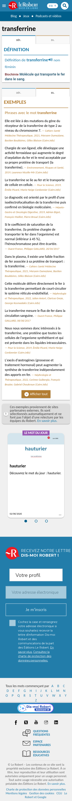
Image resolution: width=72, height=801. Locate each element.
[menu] (4, 5)
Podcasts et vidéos (48, 16)
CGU (59, 793)
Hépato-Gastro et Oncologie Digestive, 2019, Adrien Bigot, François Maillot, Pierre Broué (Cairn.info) (35, 212)
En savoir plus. (47, 421)
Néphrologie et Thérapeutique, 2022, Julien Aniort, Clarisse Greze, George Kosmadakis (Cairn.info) (35, 298)
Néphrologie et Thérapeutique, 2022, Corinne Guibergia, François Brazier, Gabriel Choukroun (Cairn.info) (32, 379)
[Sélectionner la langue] (52, 5)
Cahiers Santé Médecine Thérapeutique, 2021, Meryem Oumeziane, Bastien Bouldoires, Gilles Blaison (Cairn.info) (34, 135)
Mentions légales (16, 793)
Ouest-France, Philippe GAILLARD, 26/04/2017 (33, 249)
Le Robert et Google (46, 795)
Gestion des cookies (41, 793)
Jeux (26, 16)
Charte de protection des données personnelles (36, 789)
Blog (14, 16)
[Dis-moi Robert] (36, 708)
